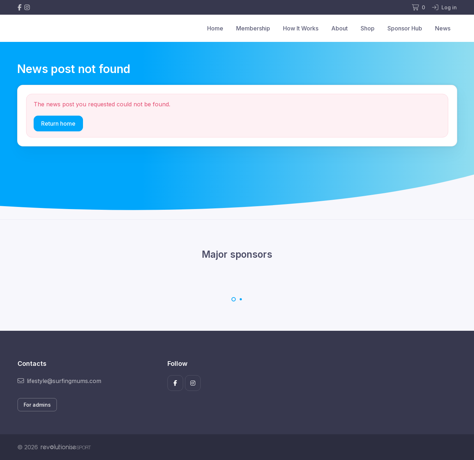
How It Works (300, 28)
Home (215, 28)
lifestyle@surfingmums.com (59, 380)
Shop (368, 28)
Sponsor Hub (404, 28)
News (442, 28)
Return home (58, 123)
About (339, 28)
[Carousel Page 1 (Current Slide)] (233, 299)
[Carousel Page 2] (241, 299)
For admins (37, 405)
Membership (253, 28)
